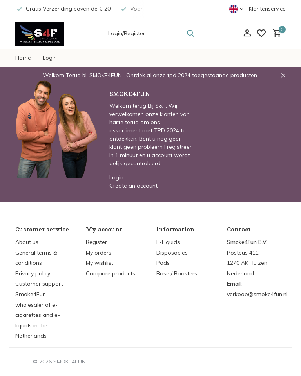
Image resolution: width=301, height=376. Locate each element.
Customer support (39, 283)
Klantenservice (267, 8)
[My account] (247, 33)
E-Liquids (168, 242)
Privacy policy (32, 273)
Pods (163, 262)
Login (50, 57)
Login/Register (126, 33)
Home (23, 57)
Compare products (110, 273)
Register (96, 242)
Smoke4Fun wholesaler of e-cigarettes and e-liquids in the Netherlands (37, 315)
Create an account (133, 185)
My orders (98, 252)
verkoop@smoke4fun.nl (257, 294)
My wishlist (99, 262)
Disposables (172, 252)
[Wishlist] (261, 33)
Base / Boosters (176, 273)
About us (26, 242)
